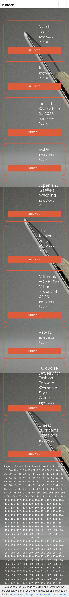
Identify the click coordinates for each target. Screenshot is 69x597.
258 (25, 552)
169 (31, 519)
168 (25, 519)
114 (61, 496)
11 (48, 466)
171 (43, 519)
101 (45, 492)
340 (37, 582)
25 (52, 470)
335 (7, 582)
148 (25, 511)
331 (43, 579)
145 (7, 511)
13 (57, 466)
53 (62, 477)
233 (55, 541)
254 (61, 549)
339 (31, 582)
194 (61, 526)
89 (48, 489)
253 (55, 549)
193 (55, 526)
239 (31, 545)
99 (33, 492)
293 (55, 564)
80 (5, 489)
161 (43, 515)
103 (57, 492)
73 (34, 485)
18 (19, 470)
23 (43, 470)
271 (43, 556)
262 (49, 552)
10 (43, 466)
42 (10, 477)
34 (34, 474)
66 (62, 481)
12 (52, 466)
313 (55, 571)
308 (25, 571)
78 (57, 485)
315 (7, 575)
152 (49, 511)
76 (48, 485)
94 (10, 492)
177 (19, 522)
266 (13, 556)
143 (55, 508)
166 (13, 519)
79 (62, 485)
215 (7, 537)
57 (19, 481)
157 (19, 515)
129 (31, 504)
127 (19, 504)
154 (61, 511)
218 (25, 537)
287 (19, 564)
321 (43, 575)
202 (49, 530)
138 (25, 508)
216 (13, 537)
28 (5, 474)
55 (10, 481)
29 (10, 474)
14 (62, 466)
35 (38, 474)
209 (31, 534)
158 (25, 515)
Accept (30, 594)
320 (37, 575)
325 (7, 579)
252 (49, 549)
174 (61, 519)
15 (5, 470)
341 (43, 582)
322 (49, 575)
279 (31, 560)
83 (19, 489)
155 (7, 515)
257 (19, 552)
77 (52, 485)
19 (24, 470)
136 (13, 508)
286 (13, 564)
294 (61, 564)
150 (37, 511)
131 (43, 504)
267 (19, 556)
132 (49, 504)
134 (61, 504)
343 (55, 582)
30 (15, 474)
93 (5, 492)
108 (26, 496)
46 (29, 477)
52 (57, 477)
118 (25, 500)
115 (7, 500)
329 (31, 579)
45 (24, 477)
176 (13, 522)
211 (43, 534)
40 (62, 474)
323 (55, 575)
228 (25, 541)
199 (31, 530)
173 (55, 519)
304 (61, 567)
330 (37, 579)
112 (49, 496)
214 (61, 534)
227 (19, 541)
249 (31, 549)
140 (37, 508)
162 (49, 515)
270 (37, 556)
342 (49, 582)
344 (61, 582)
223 (55, 537)
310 (37, 571)
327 (19, 579)
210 (37, 534)
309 (31, 571)
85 (29, 489)
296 (13, 567)
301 (43, 567)
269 (31, 556)
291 (43, 564)
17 (15, 470)
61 (38, 481)
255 (7, 552)
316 (13, 575)
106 (14, 496)
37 (48, 474)
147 (19, 511)
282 (49, 560)
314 (61, 571)
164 (61, 515)
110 (38, 496)
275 (7, 560)
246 (13, 549)
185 (7, 526)
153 (55, 511)
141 (43, 508)
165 (7, 519)
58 (24, 481)
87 (38, 489)
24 (48, 470)
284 (61, 560)
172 (49, 519)
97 (24, 492)
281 (43, 560)
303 (55, 567)
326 (13, 579)
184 (61, 522)
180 (37, 522)
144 (61, 508)
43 (15, 477)
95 (14, 492)
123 (55, 500)
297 (19, 567)
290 (37, 564)
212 (49, 534)
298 (25, 567)
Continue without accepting (52, 594)
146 (13, 511)
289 (31, 564)
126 (13, 504)
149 (31, 511)
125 (7, 504)
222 (49, 537)
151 (43, 511)
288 (25, 564)
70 (19, 485)
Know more (16, 594)
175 (7, 522)
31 (19, 474)
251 (43, 549)
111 (44, 496)
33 (29, 474)
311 (43, 571)
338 (25, 582)
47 (34, 477)
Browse (34, 50)
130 (37, 504)
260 (37, 552)
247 (19, 549)
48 (38, 477)
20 (29, 470)
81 (10, 489)
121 (43, 500)
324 (61, 575)
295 (7, 567)
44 (19, 477)
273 (55, 556)
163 (55, 515)
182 (49, 522)
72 (29, 485)
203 (55, 530)
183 (55, 522)
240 (37, 545)
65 (57, 481)
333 (55, 579)
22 (38, 470)
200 (37, 530)
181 (43, 522)
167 (19, 519)
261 (43, 552)
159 (31, 515)
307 (19, 571)
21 (34, 470)
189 (31, 526)
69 (15, 485)
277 (19, 560)
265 (7, 556)
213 (55, 534)
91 (57, 489)
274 (61, 556)
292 (49, 564)
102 (51, 492)
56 (15, 481)
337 (19, 582)
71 (24, 485)
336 (13, 582)
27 (62, 470)
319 (31, 575)
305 (7, 571)
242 (49, 545)
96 (19, 492)
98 (29, 492)
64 (52, 481)
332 (49, 579)
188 (25, 526)
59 (29, 481)
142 (49, 508)
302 (49, 567)
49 (43, 477)
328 (25, 579)
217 (19, 537)
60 (34, 481)
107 (20, 496)
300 (37, 567)
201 (43, 530)
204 (61, 530)
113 (55, 496)
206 (13, 534)
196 (13, 530)
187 (19, 526)
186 (13, 526)
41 (5, 477)
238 (25, 545)
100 (39, 492)
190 (37, 526)
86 (34, 489)
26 (57, 470)
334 (61, 579)
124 (61, 500)
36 (43, 474)
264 (61, 552)
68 (10, 485)
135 (7, 508)
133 (55, 504)
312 (49, 571)
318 (25, 575)
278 (25, 560)
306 (13, 571)
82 (15, 489)
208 (25, 534)
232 (49, 541)
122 (49, 500)
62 (43, 481)
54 (5, 481)
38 (52, 474)
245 (7, 549)
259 (31, 552)
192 (49, 526)
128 (25, 504)
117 (19, 500)
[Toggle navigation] (62, 4)
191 (43, 526)
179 (31, 522)
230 (37, 541)
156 (13, 515)
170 (37, 519)
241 (43, 545)
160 (37, 515)
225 (7, 541)
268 (25, 556)
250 (37, 549)
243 (55, 545)
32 (24, 474)
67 (5, 485)
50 (48, 477)
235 (7, 545)
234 (61, 541)
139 (31, 508)
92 (62, 489)
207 (19, 534)
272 (49, 556)
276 (13, 560)
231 (43, 541)
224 (61, 537)
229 (31, 541)
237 (19, 545)
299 (31, 567)
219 (31, 537)
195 (7, 530)
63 (48, 481)
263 (55, 552)
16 (10, 470)
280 (37, 560)
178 (25, 522)
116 (13, 500)
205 (7, 534)
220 (37, 537)
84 (24, 489)
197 (19, 530)
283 (55, 560)
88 (43, 489)
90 (52, 489)
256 (13, 552)
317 (19, 575)
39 (57, 474)
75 (43, 485)
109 (32, 496)
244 (61, 545)
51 (52, 477)
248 (25, 549)
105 (8, 496)
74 (38, 485)
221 (43, 537)
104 (63, 492)
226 (13, 541)
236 (13, 545)
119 (31, 500)
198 (25, 530)
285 (7, 564)
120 (37, 500)
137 (19, 508)
